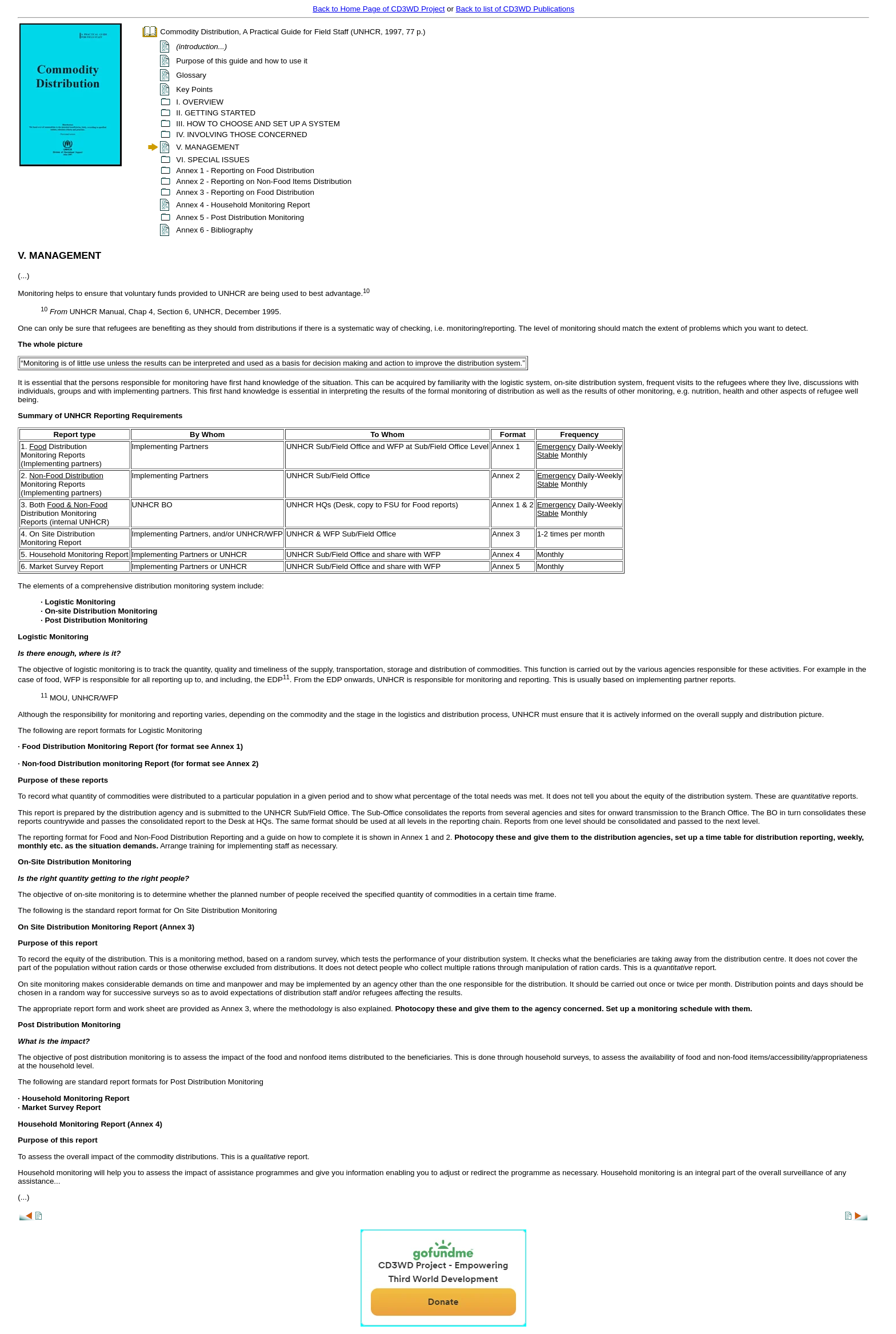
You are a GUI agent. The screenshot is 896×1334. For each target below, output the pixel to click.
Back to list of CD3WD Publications (515, 9)
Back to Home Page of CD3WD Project (379, 9)
